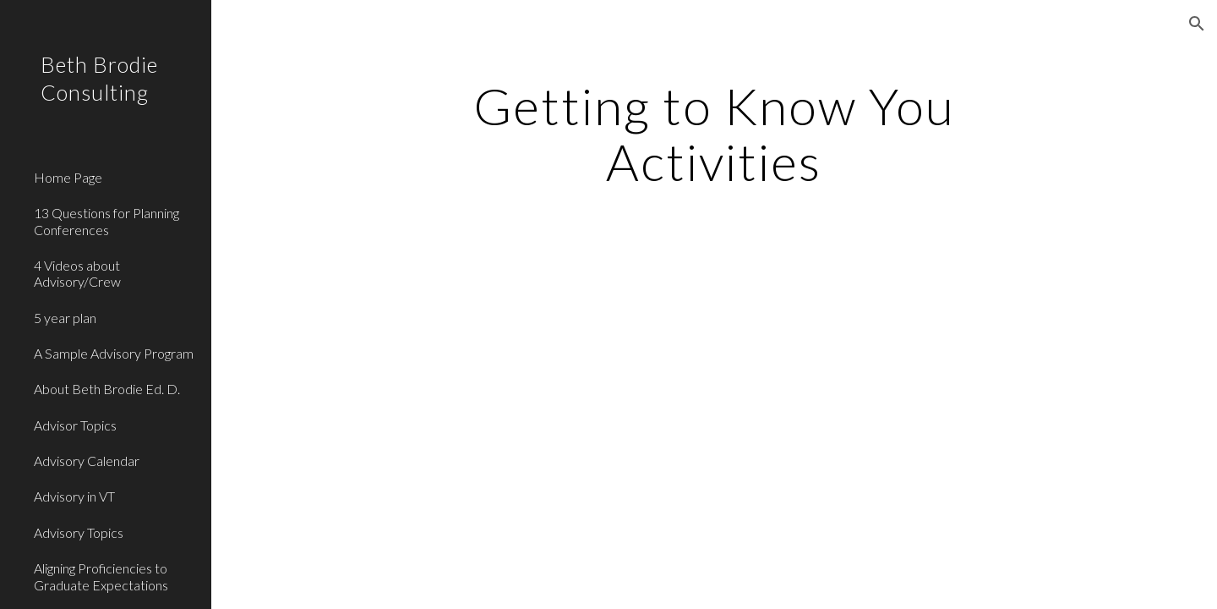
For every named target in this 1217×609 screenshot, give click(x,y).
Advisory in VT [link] (74, 496)
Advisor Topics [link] (75, 425)
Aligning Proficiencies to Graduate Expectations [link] (101, 576)
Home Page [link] (68, 177)
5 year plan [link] (65, 318)
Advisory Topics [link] (78, 532)
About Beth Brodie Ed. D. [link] (107, 389)
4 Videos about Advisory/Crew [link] (77, 273)
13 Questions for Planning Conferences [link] (106, 221)
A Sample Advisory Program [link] (114, 353)
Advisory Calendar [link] (86, 461)
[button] (1196, 23)
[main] (714, 133)
